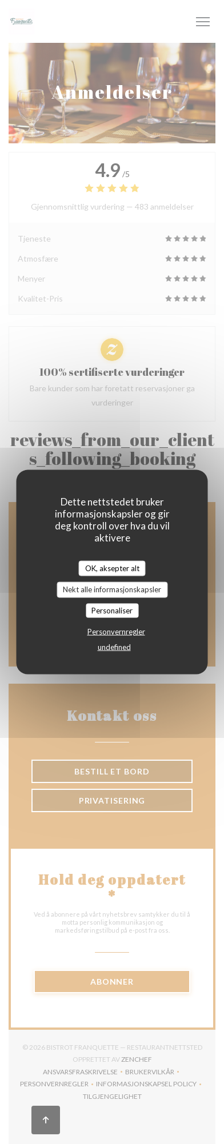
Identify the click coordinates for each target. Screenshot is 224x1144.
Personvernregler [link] (116, 631)
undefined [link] (114, 647)
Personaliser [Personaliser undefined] (112, 610)
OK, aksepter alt (112, 567)
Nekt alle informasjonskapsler (112, 589)
